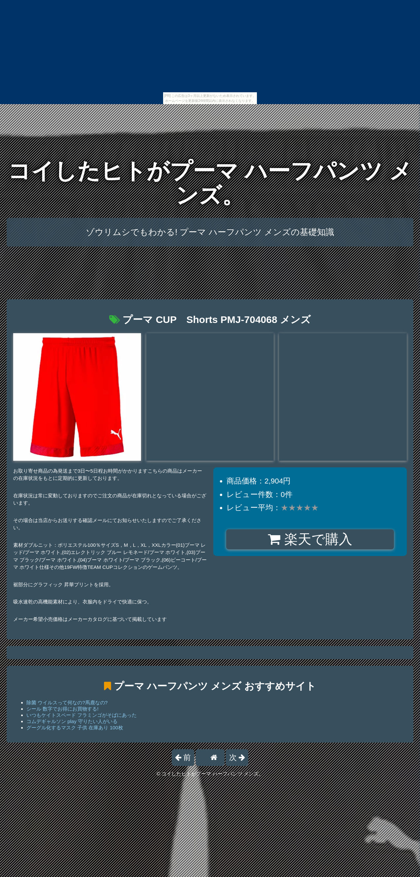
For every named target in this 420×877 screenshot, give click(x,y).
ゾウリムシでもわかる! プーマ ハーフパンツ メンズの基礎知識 (210, 232)
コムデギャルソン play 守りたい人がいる (72, 721)
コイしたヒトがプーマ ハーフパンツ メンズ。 (210, 183)
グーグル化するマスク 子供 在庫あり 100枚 (74, 727)
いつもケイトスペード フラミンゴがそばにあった (81, 715)
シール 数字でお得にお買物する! (62, 709)
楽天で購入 (310, 539)
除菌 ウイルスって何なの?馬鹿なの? (67, 702)
